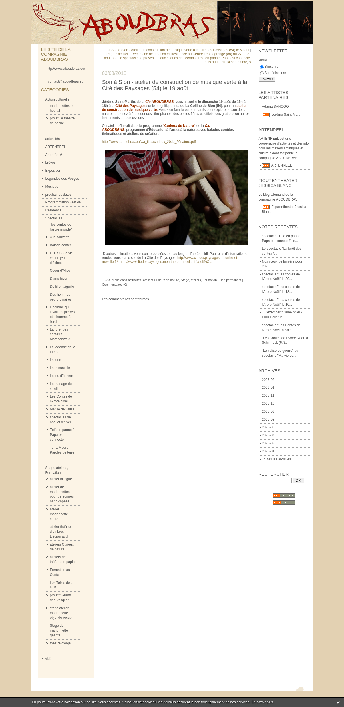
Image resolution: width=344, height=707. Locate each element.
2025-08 (268, 420)
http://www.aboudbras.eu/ (65, 69)
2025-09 (268, 412)
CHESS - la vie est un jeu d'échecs (61, 258)
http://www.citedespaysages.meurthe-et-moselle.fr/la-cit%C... (166, 262)
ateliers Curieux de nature (161, 280)
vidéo (49, 659)
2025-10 (268, 404)
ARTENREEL (55, 147)
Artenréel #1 (54, 155)
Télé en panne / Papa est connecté (62, 435)
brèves (50, 163)
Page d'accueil (117, 54)
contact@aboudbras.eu (65, 81)
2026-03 (268, 380)
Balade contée (61, 245)
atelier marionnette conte (59, 514)
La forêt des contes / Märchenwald (60, 334)
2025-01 (268, 451)
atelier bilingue (61, 479)
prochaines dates (58, 195)
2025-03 (268, 443)
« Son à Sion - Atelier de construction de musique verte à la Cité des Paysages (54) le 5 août (178, 50)
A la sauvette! (60, 237)
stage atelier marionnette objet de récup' (61, 613)
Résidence (53, 210)
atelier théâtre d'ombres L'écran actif (60, 531)
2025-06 (268, 427)
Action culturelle (57, 99)
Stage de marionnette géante (59, 630)
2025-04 (268, 435)
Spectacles (53, 218)
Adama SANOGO (275, 107)
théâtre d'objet (61, 643)
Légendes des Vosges (62, 179)
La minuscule (60, 368)
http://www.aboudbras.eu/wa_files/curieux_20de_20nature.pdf (149, 142)
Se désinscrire (273, 73)
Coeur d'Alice (60, 271)
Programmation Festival (63, 202)
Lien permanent (230, 280)
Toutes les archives (276, 459)
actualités (52, 139)
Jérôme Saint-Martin (286, 115)
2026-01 (268, 388)
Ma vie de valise (62, 409)
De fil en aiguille (62, 287)
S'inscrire (269, 67)
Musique (51, 187)
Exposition (53, 171)
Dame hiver (58, 279)
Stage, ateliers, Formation (199, 280)
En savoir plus (262, 702)
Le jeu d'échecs (62, 376)
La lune (55, 360)
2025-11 (268, 396)
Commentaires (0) (114, 284)
